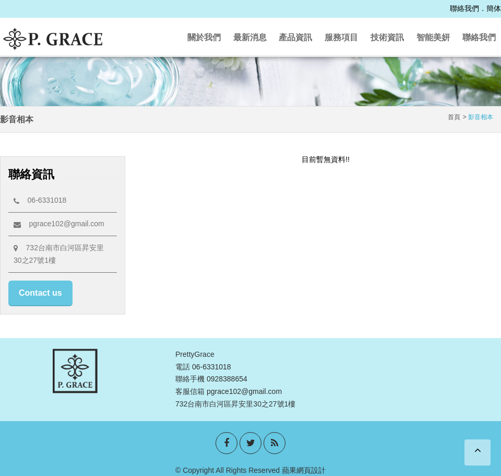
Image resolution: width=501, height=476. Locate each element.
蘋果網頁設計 (304, 470)
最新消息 (250, 37)
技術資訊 (387, 37)
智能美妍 (433, 37)
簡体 (493, 8)
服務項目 (341, 37)
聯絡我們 (464, 8)
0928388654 (227, 379)
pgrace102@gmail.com (59, 223)
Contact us (40, 292)
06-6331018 (40, 200)
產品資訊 (295, 37)
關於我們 (204, 37)
